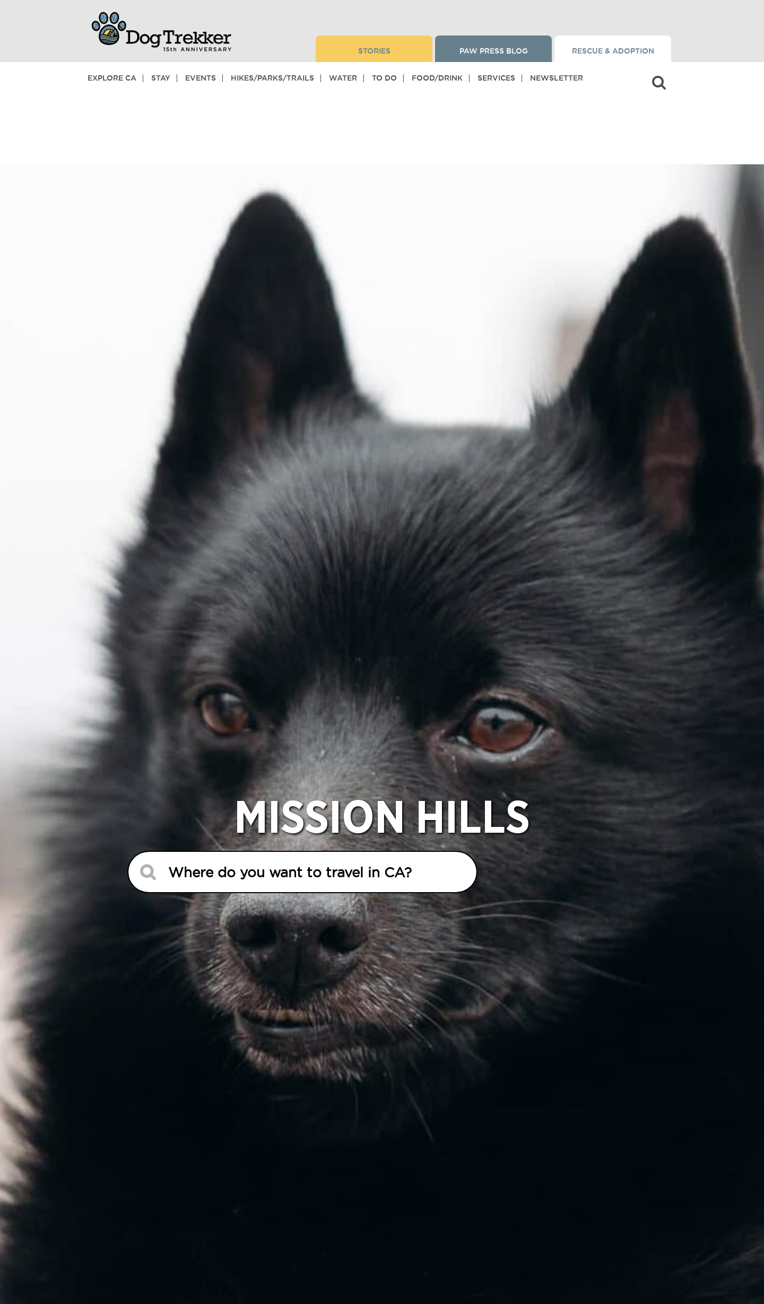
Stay (160, 78)
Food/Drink (437, 78)
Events (200, 78)
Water (343, 78)
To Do (384, 78)
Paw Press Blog (493, 51)
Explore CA (112, 78)
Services (496, 78)
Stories (374, 51)
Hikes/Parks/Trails (272, 78)
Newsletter (556, 78)
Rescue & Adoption (613, 51)
